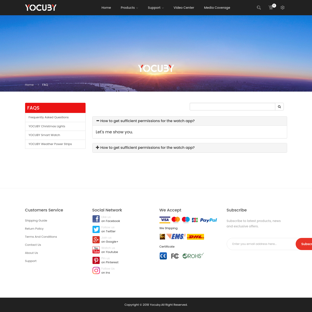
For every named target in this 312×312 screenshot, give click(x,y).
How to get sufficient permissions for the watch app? (145, 120)
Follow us (122, 230)
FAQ (45, 85)
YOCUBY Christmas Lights (47, 126)
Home (29, 85)
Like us (122, 219)
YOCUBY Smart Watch (44, 135)
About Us (31, 253)
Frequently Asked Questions (49, 117)
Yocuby (155, 305)
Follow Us (122, 271)
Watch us (122, 250)
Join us (122, 240)
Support (31, 261)
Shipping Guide (36, 220)
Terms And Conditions (41, 237)
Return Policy (34, 228)
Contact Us (33, 245)
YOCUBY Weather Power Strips (50, 144)
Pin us (122, 261)
